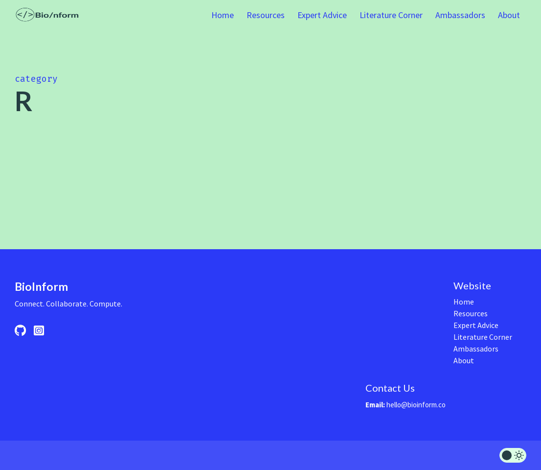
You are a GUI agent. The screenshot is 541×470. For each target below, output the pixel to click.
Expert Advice (322, 15)
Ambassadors (460, 15)
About (509, 15)
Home (222, 15)
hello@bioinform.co (416, 404)
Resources (266, 15)
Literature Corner (391, 15)
